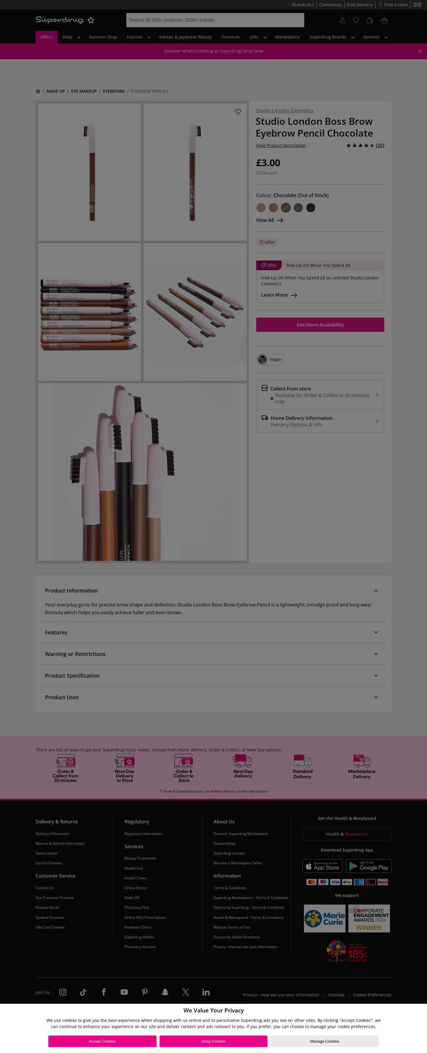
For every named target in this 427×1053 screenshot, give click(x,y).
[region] (213, 1028)
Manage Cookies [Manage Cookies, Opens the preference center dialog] (324, 1041)
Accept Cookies (102, 1041)
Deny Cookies (214, 1041)
